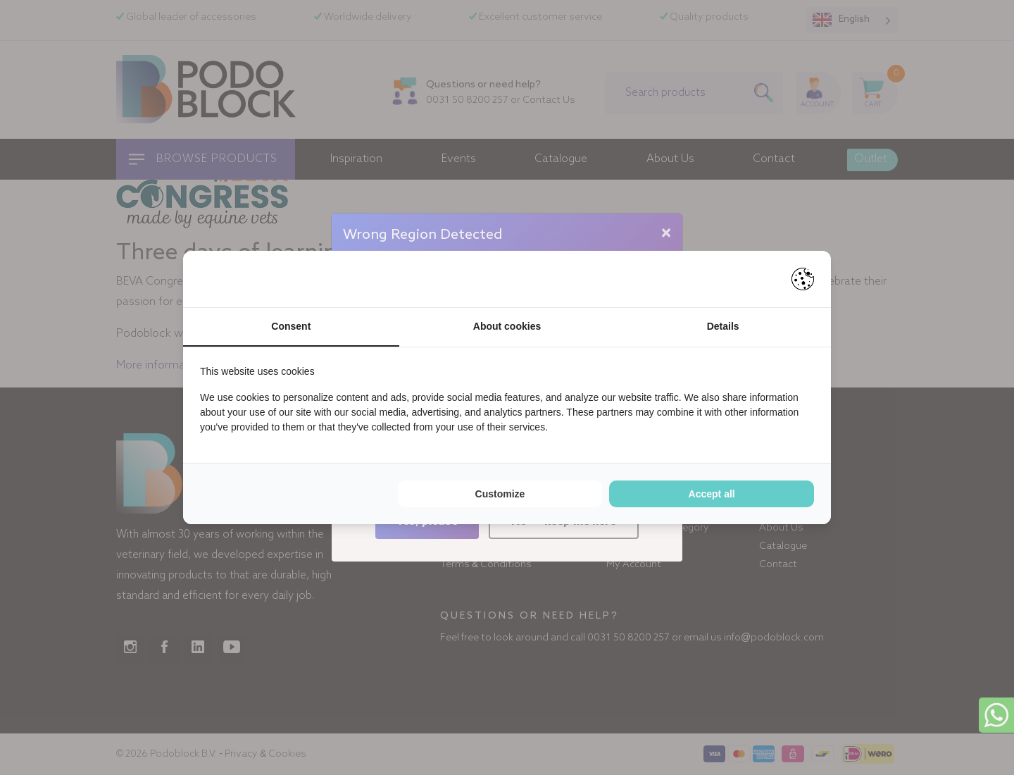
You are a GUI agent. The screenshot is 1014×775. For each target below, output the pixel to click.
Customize (500, 494)
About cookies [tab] (507, 326)
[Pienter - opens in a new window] (802, 279)
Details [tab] (723, 326)
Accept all (712, 494)
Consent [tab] (291, 326)
